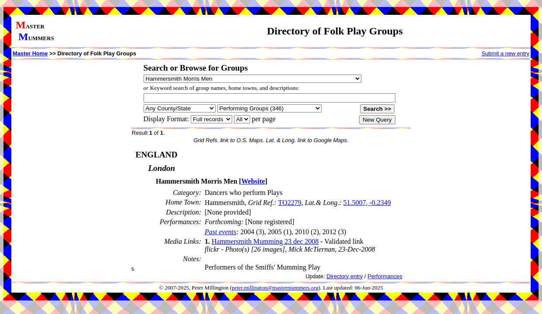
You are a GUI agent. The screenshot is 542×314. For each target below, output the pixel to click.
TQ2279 (289, 202)
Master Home (30, 53)
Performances (384, 276)
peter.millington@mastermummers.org (275, 288)
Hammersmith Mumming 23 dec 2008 (265, 241)
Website (253, 181)
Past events (220, 232)
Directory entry (344, 276)
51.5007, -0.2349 (367, 202)
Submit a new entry (505, 53)
